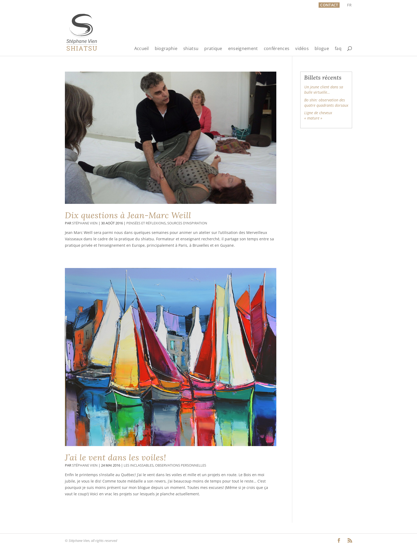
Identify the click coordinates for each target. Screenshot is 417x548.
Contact (329, 4)
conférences (277, 48)
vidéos (302, 48)
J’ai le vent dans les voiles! (115, 457)
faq (338, 48)
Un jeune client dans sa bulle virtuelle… (323, 89)
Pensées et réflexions (146, 223)
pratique (213, 48)
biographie (166, 48)
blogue (322, 48)
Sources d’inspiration (187, 223)
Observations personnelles (180, 465)
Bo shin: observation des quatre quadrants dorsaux (326, 102)
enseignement (243, 48)
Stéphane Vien (85, 223)
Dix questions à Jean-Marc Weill (128, 215)
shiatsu (190, 48)
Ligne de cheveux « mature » (318, 115)
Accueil (141, 48)
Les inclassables (138, 465)
